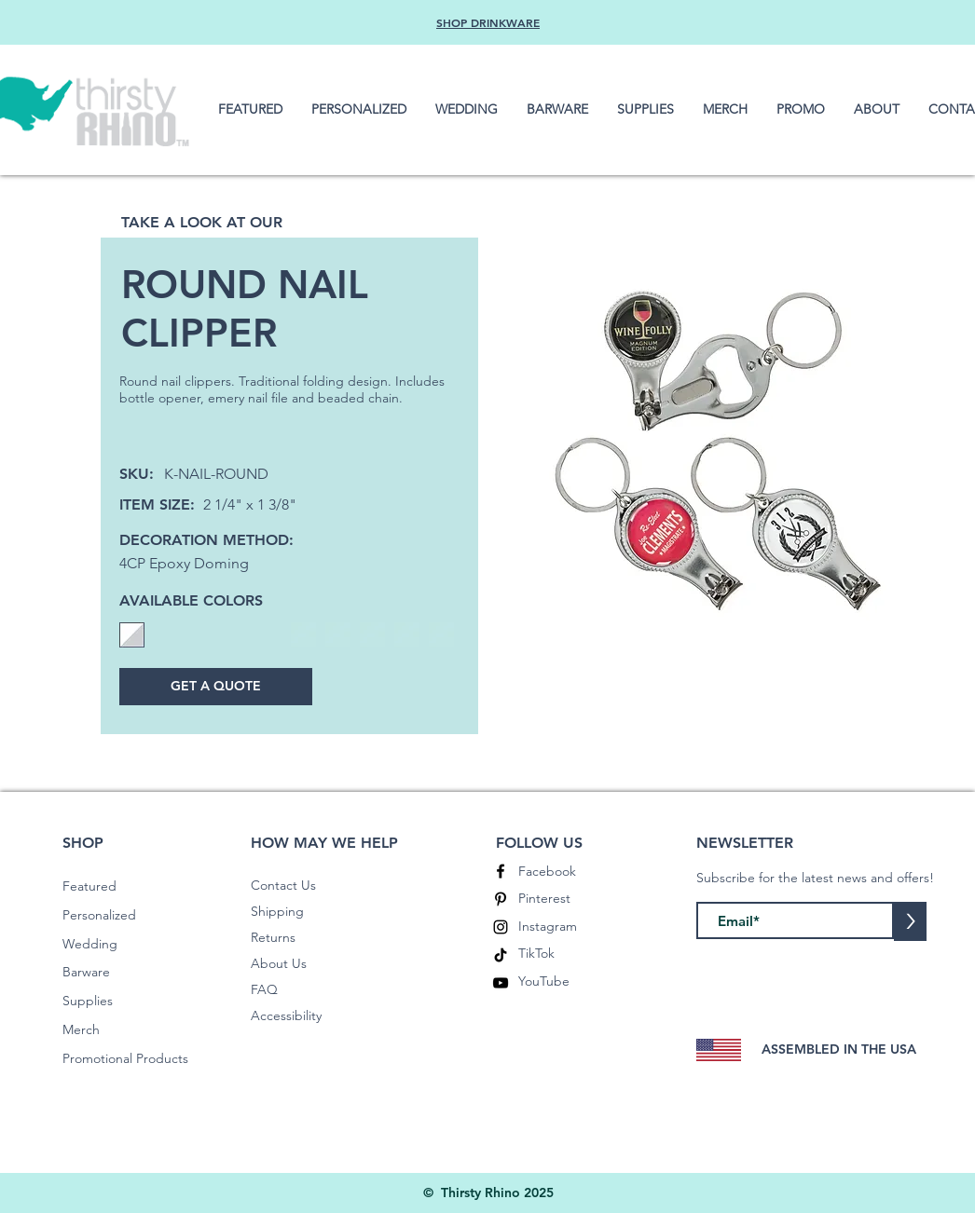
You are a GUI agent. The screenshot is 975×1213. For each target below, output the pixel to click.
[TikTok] (500, 955)
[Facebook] (500, 871)
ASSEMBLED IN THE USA (839, 1049)
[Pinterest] (500, 899)
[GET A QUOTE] (215, 686)
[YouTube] (500, 983)
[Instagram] (500, 927)
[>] (910, 921)
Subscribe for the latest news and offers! (815, 877)
